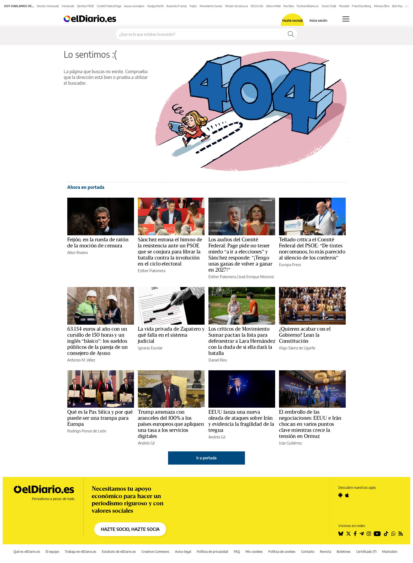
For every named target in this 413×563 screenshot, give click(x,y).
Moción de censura (236, 6)
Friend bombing (361, 6)
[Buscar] (290, 34)
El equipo (52, 552)
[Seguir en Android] (340, 495)
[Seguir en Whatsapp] (393, 533)
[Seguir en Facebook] (355, 533)
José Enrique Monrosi (256, 276)
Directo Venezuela (48, 6)
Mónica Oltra (381, 6)
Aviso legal (183, 552)
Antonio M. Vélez (81, 360)
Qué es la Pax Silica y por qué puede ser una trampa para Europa (100, 418)
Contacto (307, 552)
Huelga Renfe (155, 6)
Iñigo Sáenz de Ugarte (297, 348)
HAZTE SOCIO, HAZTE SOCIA (130, 529)
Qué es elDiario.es (26, 552)
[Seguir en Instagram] (369, 533)
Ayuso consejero (134, 6)
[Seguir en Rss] (400, 533)
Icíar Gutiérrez (290, 443)
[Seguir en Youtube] (377, 533)
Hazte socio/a (292, 20)
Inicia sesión (318, 20)
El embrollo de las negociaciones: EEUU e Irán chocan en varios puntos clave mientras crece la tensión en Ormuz (310, 424)
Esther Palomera (151, 270)
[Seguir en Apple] (347, 495)
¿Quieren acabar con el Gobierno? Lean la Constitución (305, 335)
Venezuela (68, 6)
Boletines (344, 552)
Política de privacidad (212, 552)
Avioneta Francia (176, 6)
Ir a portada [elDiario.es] (206, 458)
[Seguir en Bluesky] (340, 533)
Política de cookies (281, 552)
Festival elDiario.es (308, 6)
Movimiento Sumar (211, 6)
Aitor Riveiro (77, 252)
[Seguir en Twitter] (348, 533)
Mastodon (389, 552)
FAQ (237, 552)
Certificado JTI (366, 552)
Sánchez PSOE (85, 6)
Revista (325, 552)
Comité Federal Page (109, 6)
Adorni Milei (273, 6)
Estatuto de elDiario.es (119, 552)
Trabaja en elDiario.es (80, 552)
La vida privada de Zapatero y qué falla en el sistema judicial (171, 335)
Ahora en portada (85, 187)
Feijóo (193, 6)
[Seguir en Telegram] (361, 533)
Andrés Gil (146, 443)
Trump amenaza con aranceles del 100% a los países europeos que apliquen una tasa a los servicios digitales (171, 424)
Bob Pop (397, 6)
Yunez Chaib (329, 6)
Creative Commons (155, 552)
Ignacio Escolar (150, 348)
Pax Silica (288, 6)
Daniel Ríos (217, 360)
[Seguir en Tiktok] (386, 533)
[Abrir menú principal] (345, 18)
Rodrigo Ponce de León (86, 431)
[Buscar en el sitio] (200, 34)
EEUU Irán (257, 6)
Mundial (344, 6)
